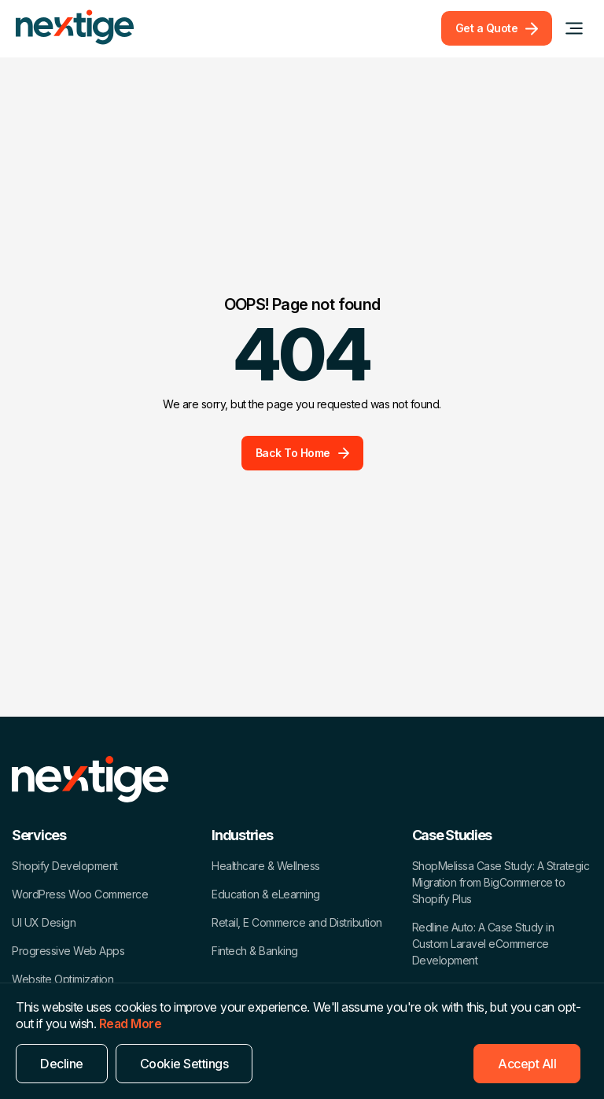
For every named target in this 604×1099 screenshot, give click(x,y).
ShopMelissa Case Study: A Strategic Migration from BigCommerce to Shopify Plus (501, 882)
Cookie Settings (184, 1063)
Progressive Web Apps (68, 950)
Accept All (527, 1063)
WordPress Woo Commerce (80, 894)
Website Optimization (62, 979)
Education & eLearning (266, 894)
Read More (130, 1023)
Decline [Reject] (61, 1063)
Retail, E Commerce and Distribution (297, 922)
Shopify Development (65, 865)
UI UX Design (44, 922)
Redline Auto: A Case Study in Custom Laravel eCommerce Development (483, 943)
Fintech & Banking (255, 950)
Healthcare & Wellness (266, 865)
